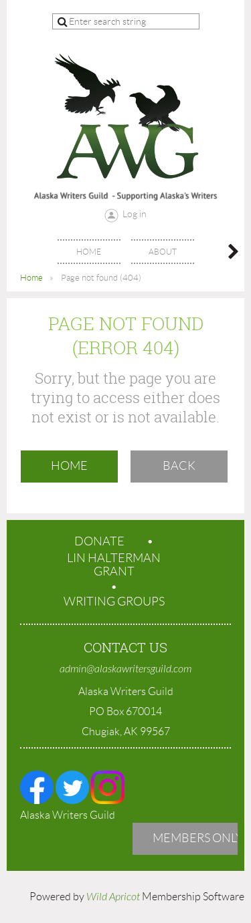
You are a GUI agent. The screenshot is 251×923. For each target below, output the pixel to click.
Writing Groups (114, 601)
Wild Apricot (113, 897)
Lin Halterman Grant (114, 564)
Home (31, 278)
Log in (134, 214)
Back (179, 466)
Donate (99, 541)
